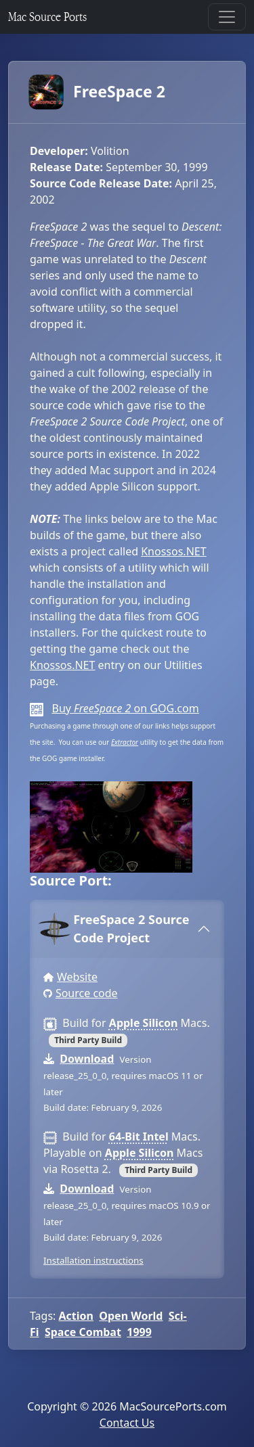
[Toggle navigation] (227, 16)
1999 (139, 1332)
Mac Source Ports (47, 16)
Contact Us (127, 1422)
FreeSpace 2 (97, 92)
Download (87, 1058)
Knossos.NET (173, 551)
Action (76, 1315)
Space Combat (83, 1332)
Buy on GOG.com (124, 708)
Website (77, 976)
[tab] (127, 929)
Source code (87, 993)
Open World (131, 1315)
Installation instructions (93, 1260)
